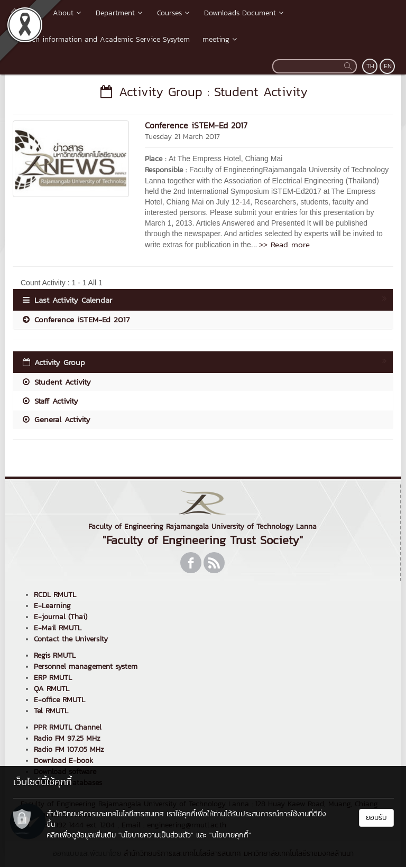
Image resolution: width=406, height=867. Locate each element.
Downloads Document (244, 12)
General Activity (55, 419)
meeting (220, 39)
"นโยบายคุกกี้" (230, 835)
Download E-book (63, 760)
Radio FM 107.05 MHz (69, 749)
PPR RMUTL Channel (68, 727)
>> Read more (284, 244)
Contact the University (71, 639)
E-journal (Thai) (60, 616)
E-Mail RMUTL (57, 627)
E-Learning (52, 605)
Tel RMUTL (51, 710)
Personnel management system (85, 666)
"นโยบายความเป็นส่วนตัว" (155, 835)
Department (120, 12)
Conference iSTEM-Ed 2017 (196, 125)
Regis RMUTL (55, 655)
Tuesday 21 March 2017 (182, 136)
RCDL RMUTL (55, 594)
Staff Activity (49, 401)
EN (388, 66)
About (68, 12)
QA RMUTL (51, 688)
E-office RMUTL (59, 699)
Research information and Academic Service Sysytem (100, 39)
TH (370, 66)
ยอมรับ (376, 817)
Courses (174, 12)
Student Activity (56, 382)
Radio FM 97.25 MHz (67, 738)
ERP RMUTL (53, 677)
